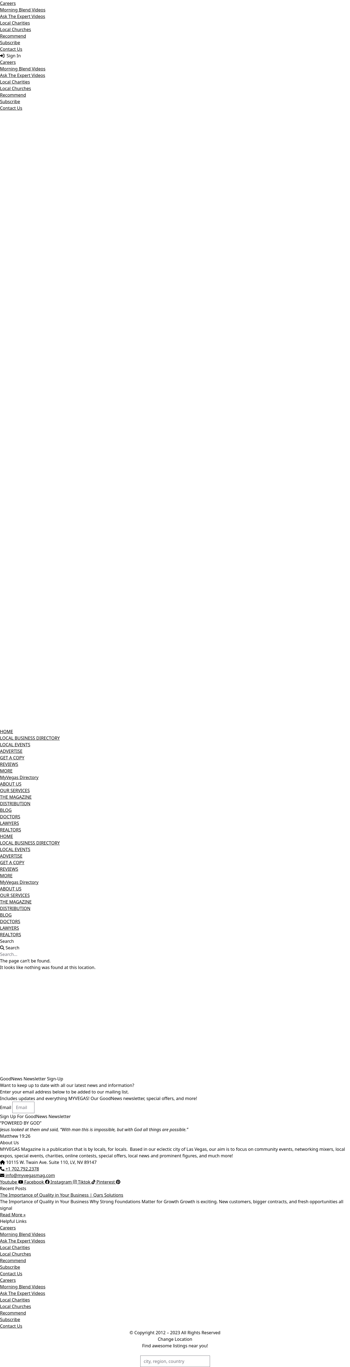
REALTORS (10, 830)
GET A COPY (12, 758)
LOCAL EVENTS (15, 745)
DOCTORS (10, 817)
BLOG (6, 810)
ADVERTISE (11, 751)
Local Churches (15, 29)
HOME (6, 732)
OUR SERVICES (15, 790)
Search (7, 941)
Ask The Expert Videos (22, 16)
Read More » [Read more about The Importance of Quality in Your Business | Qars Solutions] (13, 1215)
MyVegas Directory (19, 777)
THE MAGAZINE (16, 797)
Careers (8, 3)
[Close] (348, 2)
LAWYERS (9, 823)
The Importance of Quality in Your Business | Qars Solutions (61, 1195)
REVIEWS (9, 764)
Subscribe (10, 43)
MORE (6, 771)
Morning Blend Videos (22, 10)
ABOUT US (10, 784)
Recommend (13, 36)
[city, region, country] (175, 1361)
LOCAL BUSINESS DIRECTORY (30, 738)
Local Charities (15, 23)
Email (6, 1107)
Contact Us (11, 49)
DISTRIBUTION (15, 804)
